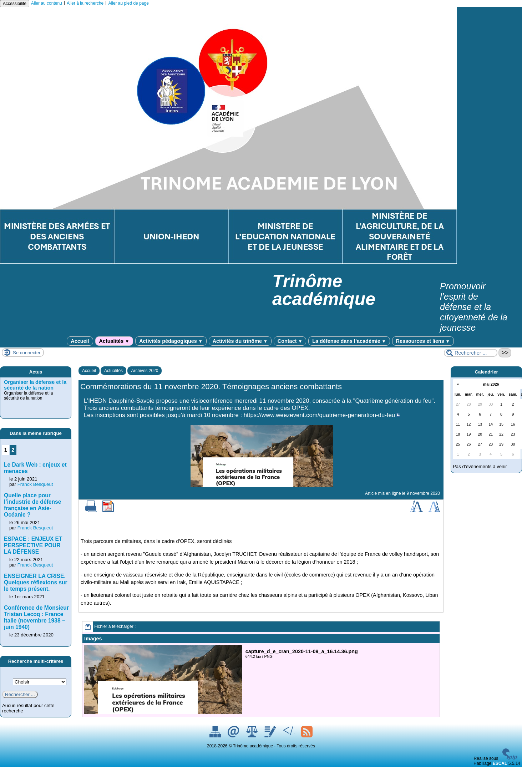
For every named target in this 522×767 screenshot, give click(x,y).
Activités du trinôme (240, 341)
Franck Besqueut (35, 484)
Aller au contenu (46, 3)
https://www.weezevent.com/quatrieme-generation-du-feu (319, 415)
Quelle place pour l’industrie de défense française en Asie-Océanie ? (32, 505)
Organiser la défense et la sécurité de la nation (35, 385)
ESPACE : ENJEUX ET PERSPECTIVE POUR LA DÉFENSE (33, 545)
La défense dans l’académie (349, 341)
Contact (290, 341)
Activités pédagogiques (170, 341)
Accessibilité (14, 3)
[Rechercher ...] (470, 353)
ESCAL (500, 763)
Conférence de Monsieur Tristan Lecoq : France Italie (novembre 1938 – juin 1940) (36, 617)
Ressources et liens (423, 341)
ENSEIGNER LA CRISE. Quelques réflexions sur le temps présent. (35, 582)
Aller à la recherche (85, 3)
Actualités (114, 341)
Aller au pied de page (128, 3)
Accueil (80, 341)
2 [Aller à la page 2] (12, 450)
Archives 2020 (144, 370)
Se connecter (27, 352)
